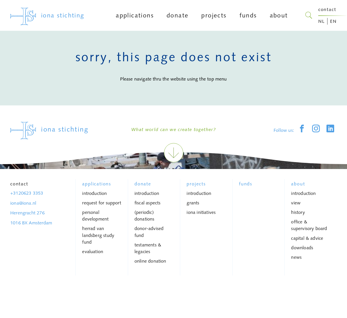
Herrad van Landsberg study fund (98, 235)
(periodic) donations (144, 216)
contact (327, 9)
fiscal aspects (147, 203)
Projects (196, 184)
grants (193, 203)
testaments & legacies (147, 248)
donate (142, 184)
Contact (19, 184)
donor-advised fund (148, 232)
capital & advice (307, 238)
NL (321, 21)
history (298, 212)
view (296, 203)
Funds (245, 184)
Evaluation (92, 251)
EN (333, 21)
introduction (94, 193)
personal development (95, 216)
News (296, 257)
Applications (96, 184)
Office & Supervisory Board (309, 225)
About (298, 184)
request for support (101, 203)
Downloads (302, 248)
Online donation (150, 261)
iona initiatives (201, 212)
